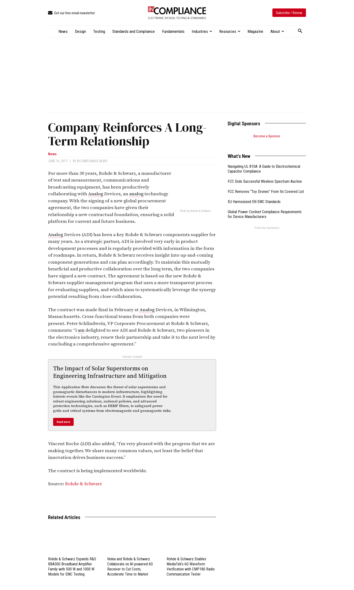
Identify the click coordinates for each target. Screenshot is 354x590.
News (52, 154)
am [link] (81, 330)
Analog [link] (95, 194)
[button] (300, 31)
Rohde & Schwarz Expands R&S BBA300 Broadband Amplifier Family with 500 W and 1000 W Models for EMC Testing (72, 566)
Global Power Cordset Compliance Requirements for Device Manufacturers (265, 208)
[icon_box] (71, 13)
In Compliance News (92, 161)
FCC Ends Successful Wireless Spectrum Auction (265, 175)
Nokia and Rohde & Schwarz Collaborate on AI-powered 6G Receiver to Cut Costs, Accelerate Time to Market (130, 566)
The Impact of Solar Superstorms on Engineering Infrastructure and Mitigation (110, 372)
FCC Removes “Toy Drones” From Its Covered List (266, 185)
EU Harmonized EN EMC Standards (254, 195)
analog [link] (136, 194)
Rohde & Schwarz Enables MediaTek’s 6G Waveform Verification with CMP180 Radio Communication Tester (191, 566)
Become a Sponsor (267, 136)
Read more (63, 422)
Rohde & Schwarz (83, 484)
